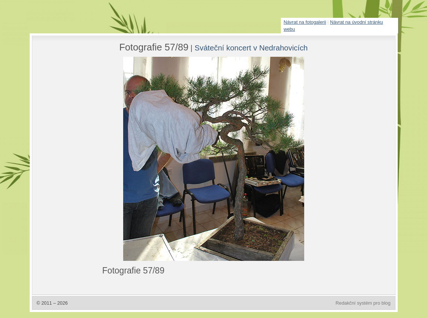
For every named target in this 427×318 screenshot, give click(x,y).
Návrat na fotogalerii (305, 22)
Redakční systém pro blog (363, 303)
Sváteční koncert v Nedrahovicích (251, 47)
